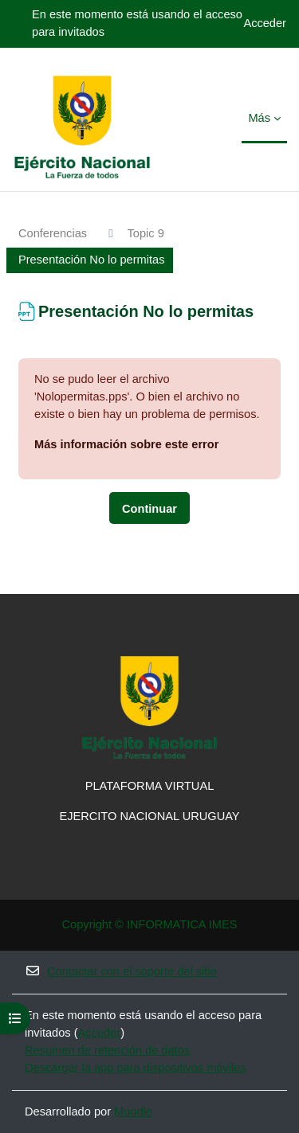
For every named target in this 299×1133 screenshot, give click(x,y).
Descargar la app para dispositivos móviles (135, 1067)
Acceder (264, 23)
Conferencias (52, 233)
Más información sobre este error (126, 444)
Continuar (149, 508)
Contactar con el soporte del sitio (121, 971)
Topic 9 (146, 233)
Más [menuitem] (259, 117)
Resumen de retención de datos (107, 1050)
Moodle (133, 1111)
